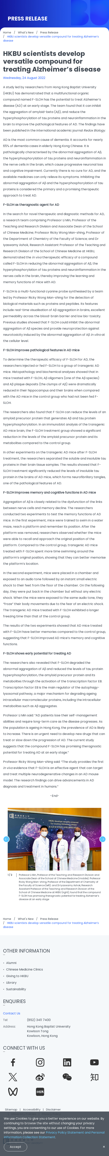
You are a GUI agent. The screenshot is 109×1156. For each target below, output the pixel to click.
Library (11, 982)
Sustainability (16, 989)
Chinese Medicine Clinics (24, 969)
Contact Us (11, 1013)
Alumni (11, 963)
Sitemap (11, 1109)
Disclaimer (53, 1109)
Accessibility (31, 1109)
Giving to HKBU (17, 976)
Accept (15, 1146)
